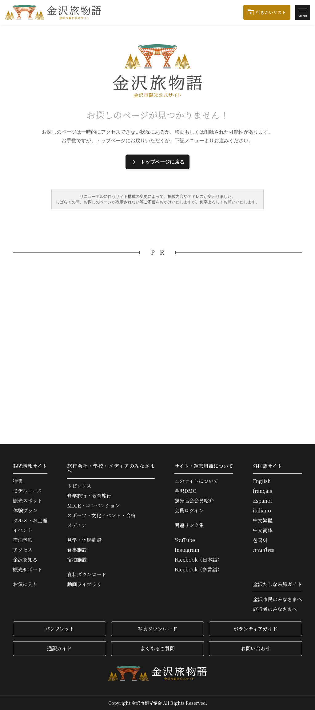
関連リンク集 (189, 525)
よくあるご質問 (157, 648)
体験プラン (25, 510)
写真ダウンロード (157, 628)
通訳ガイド (59, 648)
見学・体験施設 (84, 540)
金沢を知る (25, 559)
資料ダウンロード (86, 574)
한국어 (260, 540)
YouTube (184, 540)
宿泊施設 (77, 559)
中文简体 (263, 530)
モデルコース (27, 490)
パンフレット (59, 628)
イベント (23, 530)
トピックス (79, 486)
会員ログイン (189, 510)
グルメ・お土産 (30, 520)
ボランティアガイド (255, 628)
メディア (76, 525)
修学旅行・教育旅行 (89, 495)
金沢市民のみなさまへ (277, 599)
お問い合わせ (255, 648)
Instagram (186, 549)
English (262, 481)
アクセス (23, 549)
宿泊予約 (23, 540)
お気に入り (25, 584)
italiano (262, 510)
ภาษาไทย (263, 549)
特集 (18, 481)
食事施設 (77, 549)
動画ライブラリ (84, 584)
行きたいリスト (271, 12)
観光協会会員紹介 (194, 500)
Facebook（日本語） (198, 559)
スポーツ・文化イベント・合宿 (101, 515)
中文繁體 (263, 520)
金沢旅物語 (53, 12)
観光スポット (27, 500)
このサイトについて (196, 481)
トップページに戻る (157, 162)
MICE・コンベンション (93, 505)
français (262, 490)
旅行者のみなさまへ (275, 609)
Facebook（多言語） (198, 569)
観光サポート (27, 569)
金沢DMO (185, 490)
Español (262, 500)
